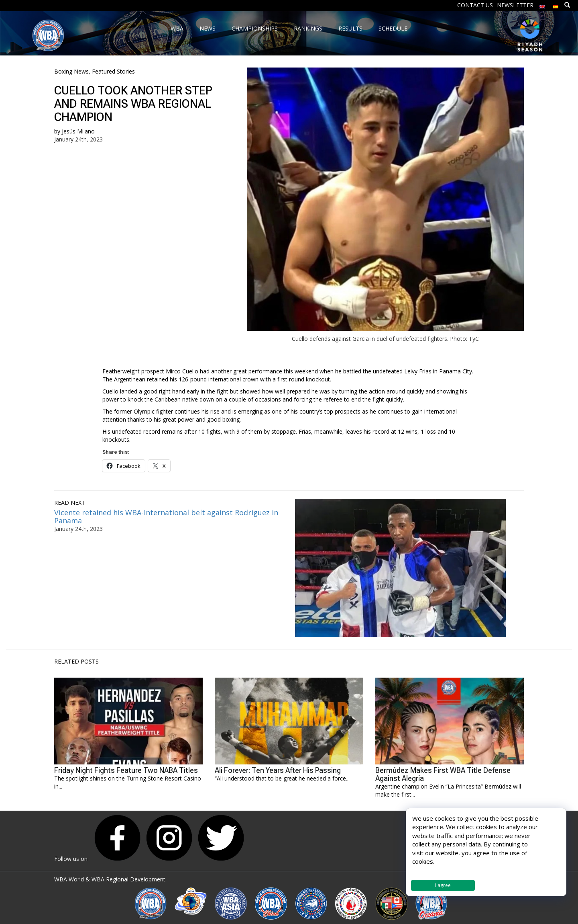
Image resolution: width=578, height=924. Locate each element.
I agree (443, 885)
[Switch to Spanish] (556, 4)
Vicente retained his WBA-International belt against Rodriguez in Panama (166, 516)
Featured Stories (113, 71)
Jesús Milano (78, 131)
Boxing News (71, 71)
